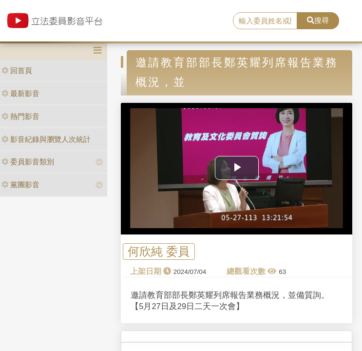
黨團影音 (20, 184)
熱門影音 (20, 116)
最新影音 (20, 93)
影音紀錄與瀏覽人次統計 (46, 139)
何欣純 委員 (159, 251)
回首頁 (16, 70)
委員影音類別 (27, 161)
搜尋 (318, 20)
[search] (265, 21)
